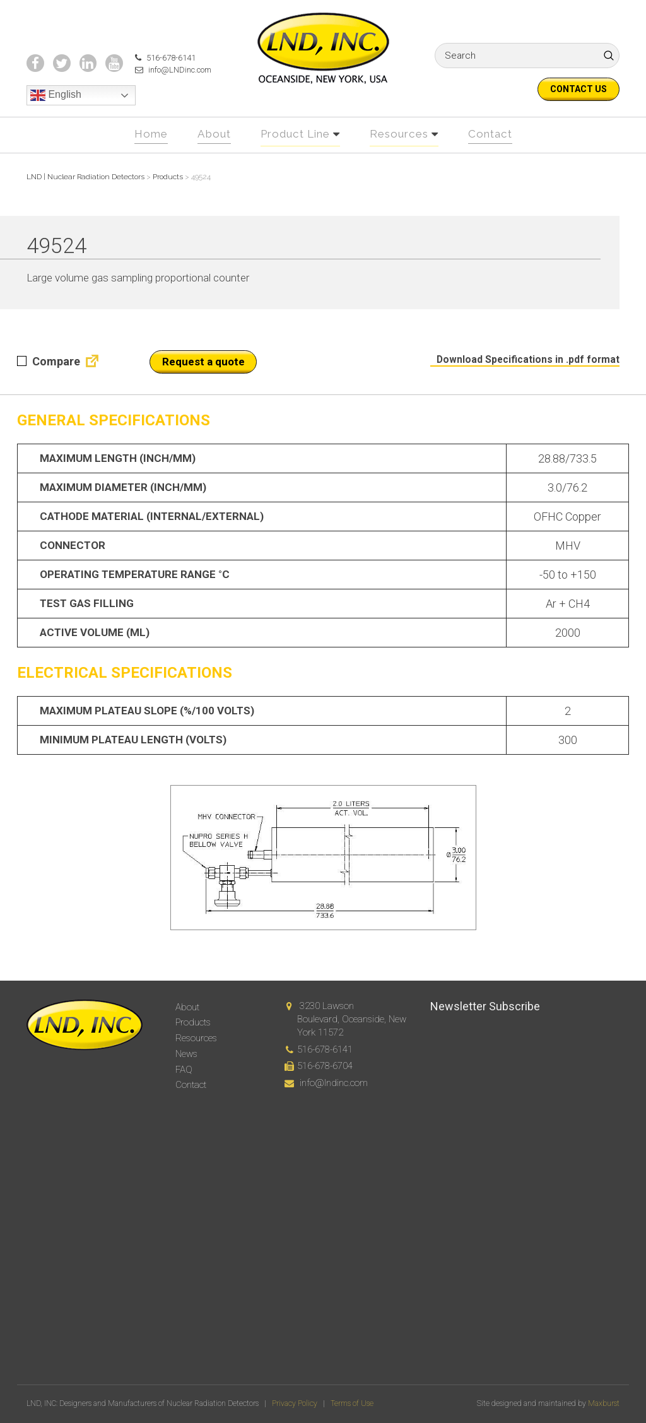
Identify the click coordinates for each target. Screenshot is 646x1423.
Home (142, 156)
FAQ (183, 1069)
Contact (498, 156)
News (186, 1054)
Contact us (578, 89)
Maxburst (604, 1403)
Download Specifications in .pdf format (522, 381)
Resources (403, 156)
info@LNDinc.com (167, 93)
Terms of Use (352, 1403)
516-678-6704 (325, 1066)
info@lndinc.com (334, 1083)
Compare (48, 383)
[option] (323, 879)
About (208, 156)
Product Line (293, 156)
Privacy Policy (294, 1403)
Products (193, 1022)
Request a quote (203, 383)
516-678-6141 (158, 81)
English (55, 119)
